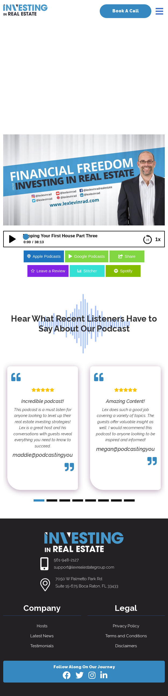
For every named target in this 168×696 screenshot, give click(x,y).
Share (130, 256)
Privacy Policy (126, 626)
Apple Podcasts (46, 256)
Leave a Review (51, 271)
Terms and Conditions (126, 636)
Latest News (41, 636)
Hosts (42, 626)
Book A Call (125, 10)
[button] (39, 500)
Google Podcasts (89, 256)
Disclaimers (126, 645)
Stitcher (90, 271)
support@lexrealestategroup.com (84, 567)
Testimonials (41, 645)
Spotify (126, 271)
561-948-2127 (66, 560)
